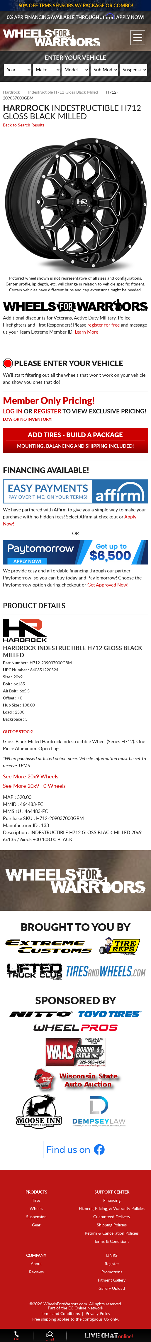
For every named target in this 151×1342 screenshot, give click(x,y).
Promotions (111, 1272)
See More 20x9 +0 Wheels (34, 786)
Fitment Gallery (111, 1280)
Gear (36, 1225)
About (36, 1264)
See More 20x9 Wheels (30, 777)
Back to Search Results (23, 125)
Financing (112, 1201)
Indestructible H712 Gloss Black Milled (63, 92)
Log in (12, 412)
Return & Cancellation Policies (112, 1233)
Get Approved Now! (107, 585)
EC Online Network (85, 1308)
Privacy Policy (98, 1314)
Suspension (36, 1217)
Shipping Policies (112, 1225)
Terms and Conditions (60, 1314)
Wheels (36, 1209)
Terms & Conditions (111, 1242)
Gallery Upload (112, 1289)
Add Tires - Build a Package (75, 440)
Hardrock (11, 92)
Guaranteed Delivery (111, 1217)
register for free (103, 325)
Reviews (36, 1272)
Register (47, 412)
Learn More (86, 332)
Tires (36, 1201)
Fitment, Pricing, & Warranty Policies (112, 1209)
